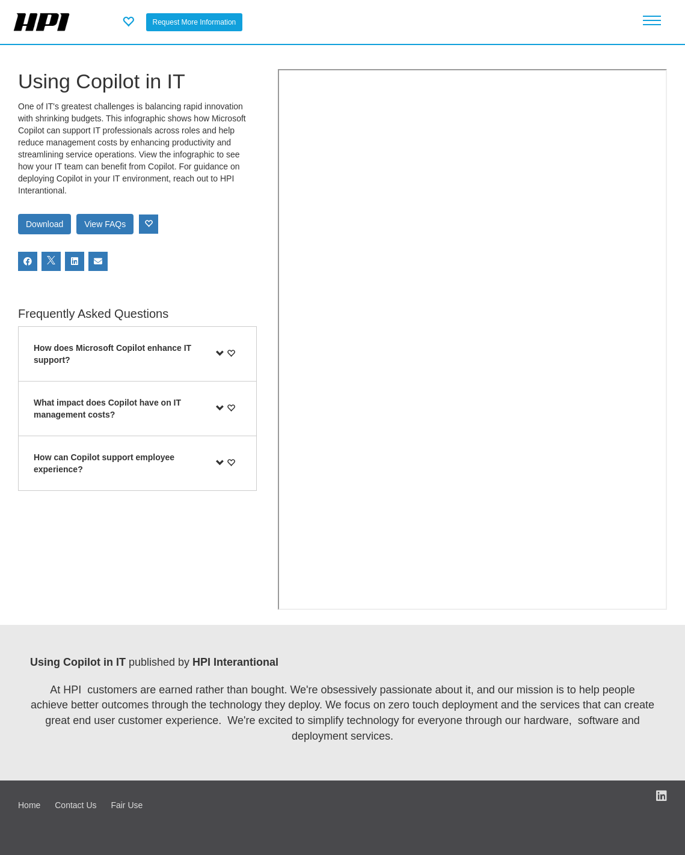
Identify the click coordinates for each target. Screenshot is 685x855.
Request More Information (194, 22)
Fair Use (127, 805)
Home (29, 805)
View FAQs (105, 224)
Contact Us (75, 805)
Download (44, 224)
